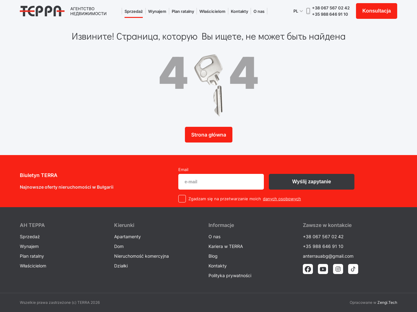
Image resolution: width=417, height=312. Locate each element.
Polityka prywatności (229, 275)
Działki (121, 265)
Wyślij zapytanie (311, 181)
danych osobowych (282, 198)
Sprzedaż (134, 11)
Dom (119, 246)
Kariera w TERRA (225, 246)
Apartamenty (127, 236)
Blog (213, 256)
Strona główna (208, 135)
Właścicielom (212, 11)
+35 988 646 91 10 (330, 14)
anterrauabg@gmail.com (328, 256)
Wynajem (157, 11)
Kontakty (239, 11)
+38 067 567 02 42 (331, 7)
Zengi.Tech (387, 302)
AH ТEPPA (32, 225)
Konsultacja (376, 10)
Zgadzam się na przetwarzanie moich (224, 198)
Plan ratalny (183, 11)
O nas (258, 11)
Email (183, 169)
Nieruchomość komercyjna (141, 256)
